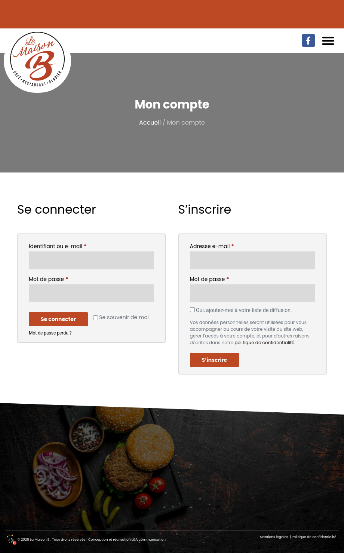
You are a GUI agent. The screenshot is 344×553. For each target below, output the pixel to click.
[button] (328, 41)
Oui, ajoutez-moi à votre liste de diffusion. (241, 310)
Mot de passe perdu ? (50, 333)
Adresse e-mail (226, 245)
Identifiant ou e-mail (72, 245)
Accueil (150, 122)
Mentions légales (274, 537)
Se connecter (58, 319)
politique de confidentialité (264, 342)
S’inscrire (214, 360)
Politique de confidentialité (314, 537)
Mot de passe (63, 278)
